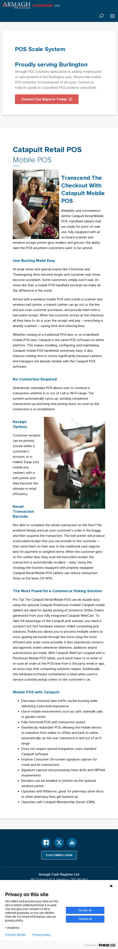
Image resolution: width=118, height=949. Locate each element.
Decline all (85, 919)
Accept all (85, 910)
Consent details (15, 934)
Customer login (59, 855)
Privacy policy (41, 934)
